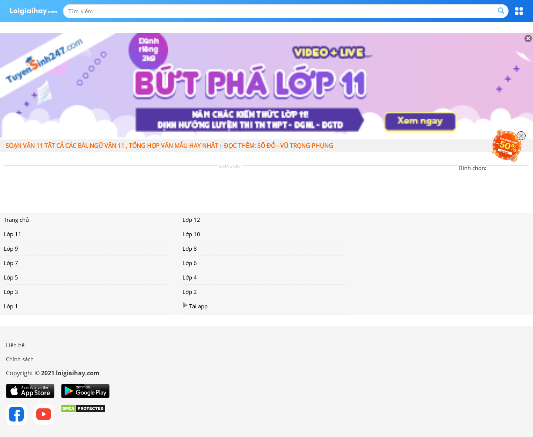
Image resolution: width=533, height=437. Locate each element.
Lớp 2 (189, 291)
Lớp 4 (189, 277)
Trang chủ (16, 219)
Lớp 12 (191, 219)
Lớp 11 (12, 234)
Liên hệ (15, 345)
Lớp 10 (191, 234)
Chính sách (20, 359)
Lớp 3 (11, 291)
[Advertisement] (229, 188)
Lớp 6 (189, 263)
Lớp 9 (11, 248)
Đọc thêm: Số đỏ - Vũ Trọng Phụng (278, 146)
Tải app (195, 306)
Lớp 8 (189, 248)
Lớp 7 (11, 263)
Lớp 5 (11, 277)
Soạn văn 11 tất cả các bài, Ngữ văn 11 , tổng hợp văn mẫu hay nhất (112, 146)
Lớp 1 (11, 306)
